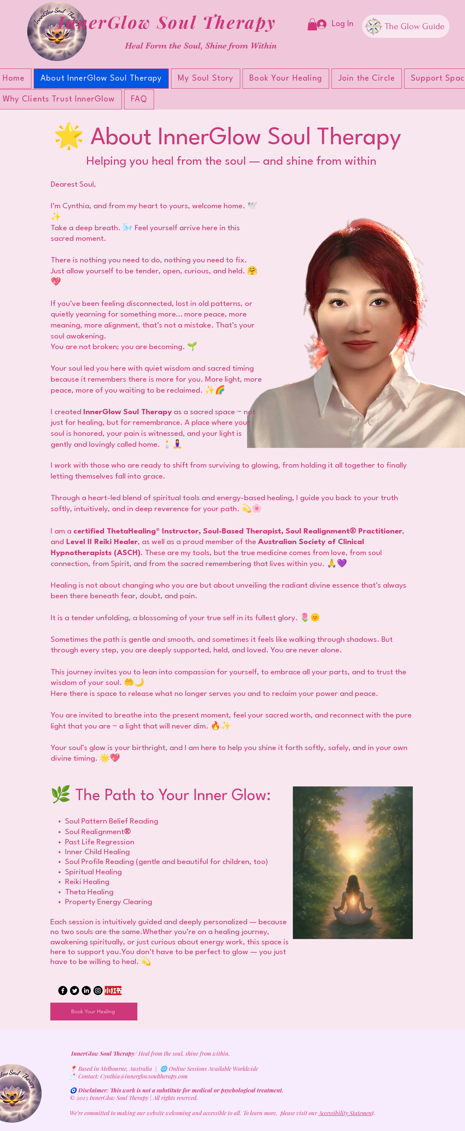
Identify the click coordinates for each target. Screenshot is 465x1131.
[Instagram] (98, 990)
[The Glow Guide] (405, 26)
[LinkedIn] (86, 990)
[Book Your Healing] (93, 1011)
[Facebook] (62, 990)
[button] (312, 24)
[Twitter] (74, 990)
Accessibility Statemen (345, 1113)
